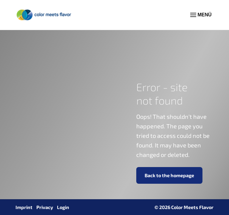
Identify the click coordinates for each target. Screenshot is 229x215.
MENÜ (201, 15)
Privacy (44, 207)
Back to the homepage (169, 175)
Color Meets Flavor (192, 207)
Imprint (24, 207)
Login (63, 207)
